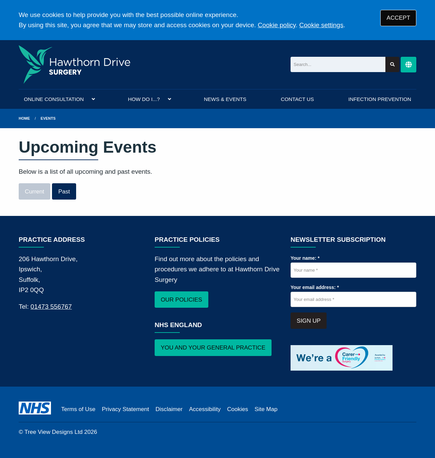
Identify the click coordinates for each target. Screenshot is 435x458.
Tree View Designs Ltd (53, 432)
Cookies (237, 409)
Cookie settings (321, 25)
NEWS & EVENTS (225, 99)
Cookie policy (277, 25)
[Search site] (392, 64)
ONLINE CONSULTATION (54, 99)
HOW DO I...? (144, 99)
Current (34, 191)
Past (64, 191)
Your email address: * (315, 287)
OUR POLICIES (181, 299)
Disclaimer (168, 409)
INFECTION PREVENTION (379, 99)
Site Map (266, 409)
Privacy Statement (125, 409)
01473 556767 (51, 306)
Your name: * (305, 258)
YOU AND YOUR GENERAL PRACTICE (213, 347)
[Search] (338, 64)
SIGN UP (308, 321)
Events (48, 118)
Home (24, 118)
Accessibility (205, 409)
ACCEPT (398, 18)
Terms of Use (78, 409)
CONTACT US (297, 99)
